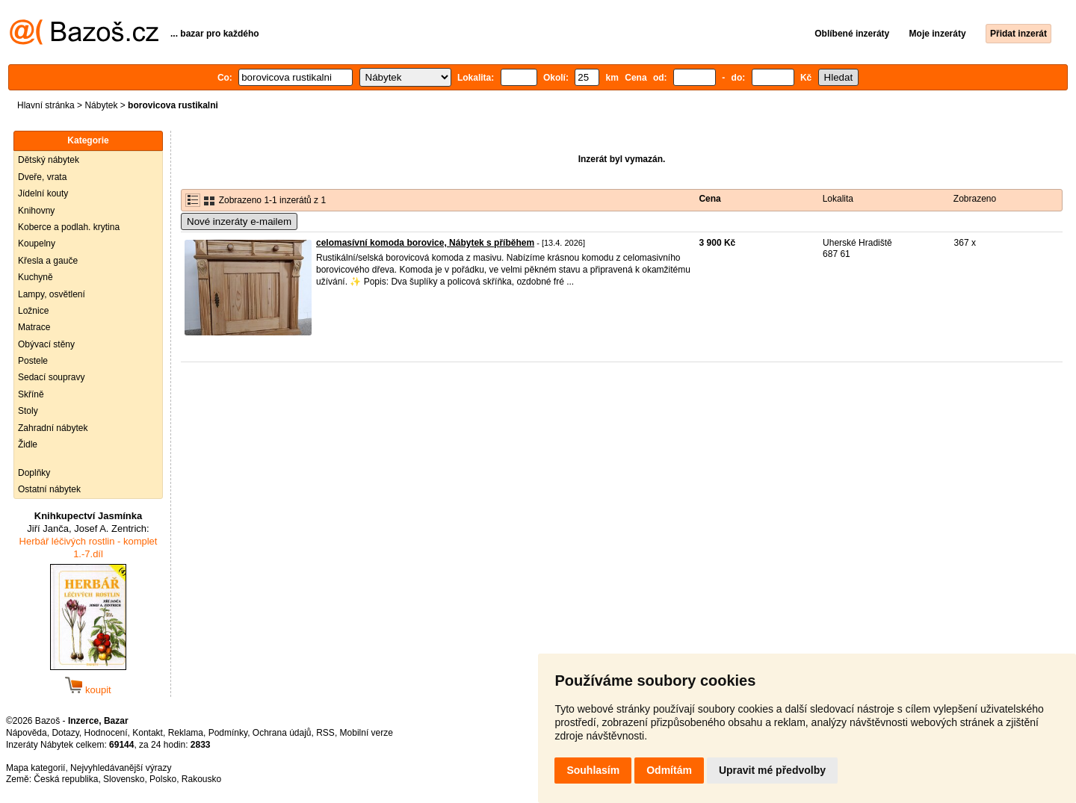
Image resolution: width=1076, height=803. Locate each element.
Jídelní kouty (43, 193)
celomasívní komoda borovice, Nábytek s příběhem (425, 243)
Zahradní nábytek (52, 428)
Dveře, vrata (42, 177)
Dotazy (65, 733)
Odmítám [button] (669, 770)
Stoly (28, 411)
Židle (27, 444)
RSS (325, 733)
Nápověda (26, 733)
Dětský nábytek (48, 160)
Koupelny (36, 243)
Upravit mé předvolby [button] (772, 770)
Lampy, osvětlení (51, 294)
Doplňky (34, 473)
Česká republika (66, 779)
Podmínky (227, 733)
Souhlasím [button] (592, 770)
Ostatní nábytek (49, 489)
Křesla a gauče (48, 260)
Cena (709, 198)
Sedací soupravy (51, 377)
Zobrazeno (974, 198)
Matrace (34, 327)
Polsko (162, 779)
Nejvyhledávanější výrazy (120, 768)
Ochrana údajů (282, 733)
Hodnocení (106, 733)
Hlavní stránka (46, 105)
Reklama (185, 733)
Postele (33, 361)
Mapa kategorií (35, 768)
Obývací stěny (46, 344)
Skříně (31, 394)
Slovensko (123, 779)
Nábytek (100, 105)
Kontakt (147, 733)
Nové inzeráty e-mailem (239, 221)
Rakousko (201, 779)
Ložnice (33, 311)
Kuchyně (35, 277)
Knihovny (36, 210)
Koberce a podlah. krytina (69, 227)
